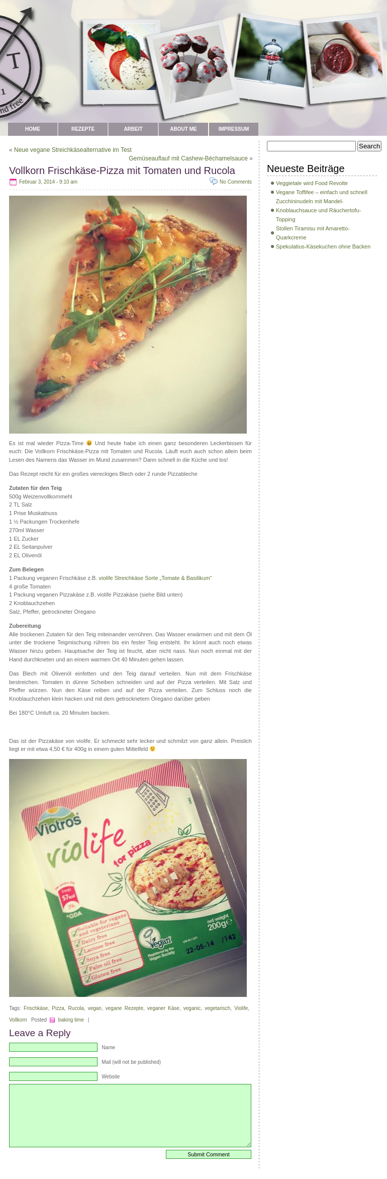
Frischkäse (36, 1008)
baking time (71, 1020)
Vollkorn (18, 1020)
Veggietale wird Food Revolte (312, 183)
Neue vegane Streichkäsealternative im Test (73, 149)
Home (32, 129)
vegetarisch (217, 1008)
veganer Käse (163, 1008)
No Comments (236, 182)
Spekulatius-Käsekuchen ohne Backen (323, 246)
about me (183, 129)
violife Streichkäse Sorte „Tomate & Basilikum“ (155, 578)
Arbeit (133, 129)
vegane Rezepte (124, 1008)
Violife (241, 1008)
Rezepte (82, 129)
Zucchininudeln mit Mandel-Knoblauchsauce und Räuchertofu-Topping (318, 210)
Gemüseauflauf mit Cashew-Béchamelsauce (188, 158)
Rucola (76, 1008)
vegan (95, 1008)
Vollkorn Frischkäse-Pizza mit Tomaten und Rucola (122, 170)
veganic (192, 1008)
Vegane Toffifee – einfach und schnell (321, 192)
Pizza (58, 1008)
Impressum (234, 129)
